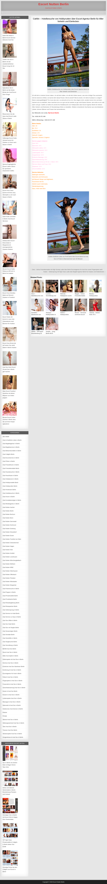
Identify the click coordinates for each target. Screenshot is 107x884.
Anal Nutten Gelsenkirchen (11, 542)
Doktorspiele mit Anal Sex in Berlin (13, 659)
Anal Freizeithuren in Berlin (11, 465)
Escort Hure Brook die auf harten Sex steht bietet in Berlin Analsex (9, 345)
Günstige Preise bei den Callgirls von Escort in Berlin (10, 869)
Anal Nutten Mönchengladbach (12, 560)
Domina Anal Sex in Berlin (10, 663)
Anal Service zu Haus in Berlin (12, 617)
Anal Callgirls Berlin (8, 454)
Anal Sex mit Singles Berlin (11, 627)
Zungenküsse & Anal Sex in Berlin (13, 737)
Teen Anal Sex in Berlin (10, 726)
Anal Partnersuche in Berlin (11, 588)
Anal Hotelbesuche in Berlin (11, 493)
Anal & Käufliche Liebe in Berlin (12, 440)
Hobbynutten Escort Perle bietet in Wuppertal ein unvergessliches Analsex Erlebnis (9, 245)
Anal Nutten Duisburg (9, 528)
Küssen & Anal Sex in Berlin (11, 695)
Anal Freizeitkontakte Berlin (11, 468)
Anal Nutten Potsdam (9, 578)
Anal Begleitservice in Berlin (11, 447)
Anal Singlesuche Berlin (10, 641)
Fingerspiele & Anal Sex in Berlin (12, 680)
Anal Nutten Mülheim (9, 564)
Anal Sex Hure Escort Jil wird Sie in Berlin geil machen (9, 369)
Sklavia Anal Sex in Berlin (10, 719)
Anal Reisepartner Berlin (10, 606)
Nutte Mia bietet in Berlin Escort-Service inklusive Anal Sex (9, 38)
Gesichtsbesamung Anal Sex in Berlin (14, 687)
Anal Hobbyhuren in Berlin (10, 479)
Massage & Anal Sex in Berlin (11, 702)
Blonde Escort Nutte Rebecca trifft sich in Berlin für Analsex (9, 271)
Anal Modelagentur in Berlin (11, 504)
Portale (5, 716)
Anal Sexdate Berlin (9, 634)
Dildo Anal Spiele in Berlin (10, 656)
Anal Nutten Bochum (9, 514)
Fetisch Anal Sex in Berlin (10, 677)
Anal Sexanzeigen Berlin (10, 631)
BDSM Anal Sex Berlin (9, 649)
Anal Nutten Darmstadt (9, 521)
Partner (5, 712)
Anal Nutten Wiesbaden (10, 581)
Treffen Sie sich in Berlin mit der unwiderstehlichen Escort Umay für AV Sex (8, 64)
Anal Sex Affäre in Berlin (10, 620)
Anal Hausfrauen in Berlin (10, 475)
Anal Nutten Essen (8, 535)
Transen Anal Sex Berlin (10, 730)
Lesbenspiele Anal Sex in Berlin (12, 698)
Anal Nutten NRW (8, 567)
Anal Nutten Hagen (8, 546)
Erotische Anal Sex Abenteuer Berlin (13, 666)
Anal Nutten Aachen (9, 507)
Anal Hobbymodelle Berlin (10, 482)
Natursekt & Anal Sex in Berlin (12, 705)
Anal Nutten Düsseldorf (10, 532)
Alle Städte (6, 436)
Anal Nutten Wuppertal (9, 585)
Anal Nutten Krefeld (8, 553)
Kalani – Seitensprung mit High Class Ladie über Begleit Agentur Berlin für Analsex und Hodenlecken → (74, 272)
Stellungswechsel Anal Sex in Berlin (13, 723)
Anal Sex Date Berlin (9, 624)
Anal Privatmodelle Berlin (10, 596)
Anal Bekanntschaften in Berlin (12, 450)
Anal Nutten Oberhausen (10, 571)
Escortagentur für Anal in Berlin (12, 673)
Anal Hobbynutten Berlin (10, 486)
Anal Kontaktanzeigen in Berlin (12, 500)
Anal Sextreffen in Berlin (10, 638)
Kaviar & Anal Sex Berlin (10, 691)
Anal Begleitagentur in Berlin (11, 443)
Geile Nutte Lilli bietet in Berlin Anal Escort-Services (9, 219)
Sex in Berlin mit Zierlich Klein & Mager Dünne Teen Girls (10, 765)
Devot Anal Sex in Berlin (10, 652)
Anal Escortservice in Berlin (11, 458)
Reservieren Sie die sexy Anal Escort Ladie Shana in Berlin (9, 116)
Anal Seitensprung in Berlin (11, 610)
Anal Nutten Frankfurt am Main (12, 539)
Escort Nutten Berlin (53, 4)
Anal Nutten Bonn (8, 518)
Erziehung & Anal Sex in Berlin (12, 670)
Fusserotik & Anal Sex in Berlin (12, 684)
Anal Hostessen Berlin (9, 489)
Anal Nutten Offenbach (9, 574)
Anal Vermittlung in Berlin (10, 645)
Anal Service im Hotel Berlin (11, 613)
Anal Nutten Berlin (8, 511)
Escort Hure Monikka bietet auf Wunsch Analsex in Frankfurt (9, 295)
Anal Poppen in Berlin (9, 592)
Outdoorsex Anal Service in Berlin (13, 709)
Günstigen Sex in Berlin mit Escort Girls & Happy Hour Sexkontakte (10, 817)
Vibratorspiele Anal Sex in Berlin (12, 733)
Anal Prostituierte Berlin (10, 599)
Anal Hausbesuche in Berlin (11, 472)
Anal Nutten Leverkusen (10, 557)
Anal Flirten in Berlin (9, 461)
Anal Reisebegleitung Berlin (11, 603)
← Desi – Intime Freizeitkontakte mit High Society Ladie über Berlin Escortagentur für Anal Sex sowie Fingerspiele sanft (66, 269)
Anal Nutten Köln (8, 549)
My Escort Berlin (53, 113)
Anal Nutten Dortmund (9, 525)
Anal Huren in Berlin (9, 496)
